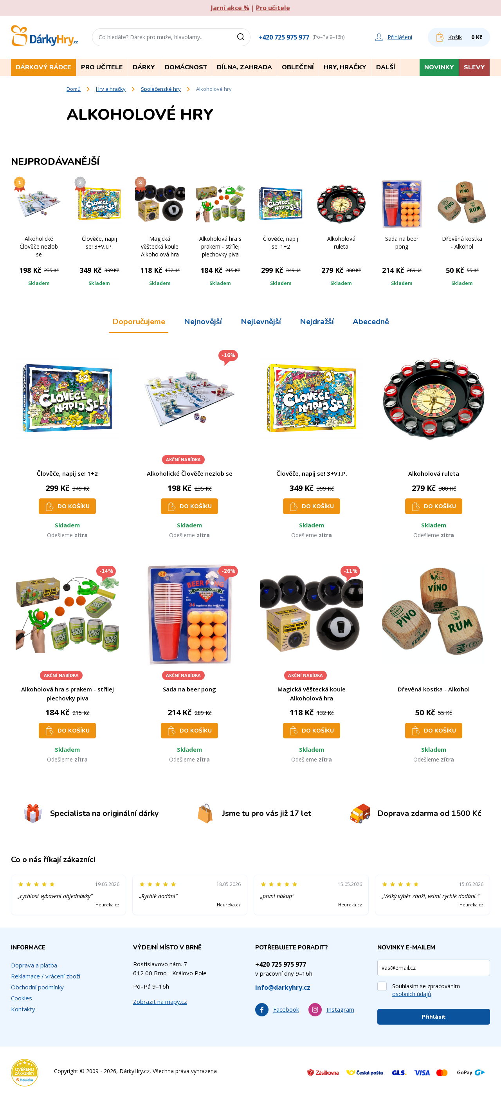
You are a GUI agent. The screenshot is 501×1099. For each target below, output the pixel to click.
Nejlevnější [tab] (261, 321)
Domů (74, 88)
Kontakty (23, 1009)
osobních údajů (411, 994)
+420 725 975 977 (283, 37)
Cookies (21, 998)
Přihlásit (434, 1017)
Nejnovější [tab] (203, 321)
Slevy (474, 67)
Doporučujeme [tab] (138, 321)
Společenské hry (161, 88)
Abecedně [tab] (371, 321)
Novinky (439, 67)
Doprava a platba (34, 965)
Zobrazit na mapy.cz (160, 1001)
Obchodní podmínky (37, 987)
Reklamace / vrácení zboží (45, 976)
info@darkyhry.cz (282, 987)
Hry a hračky (111, 88)
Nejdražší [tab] (317, 321)
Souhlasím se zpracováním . (426, 990)
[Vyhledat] (243, 37)
